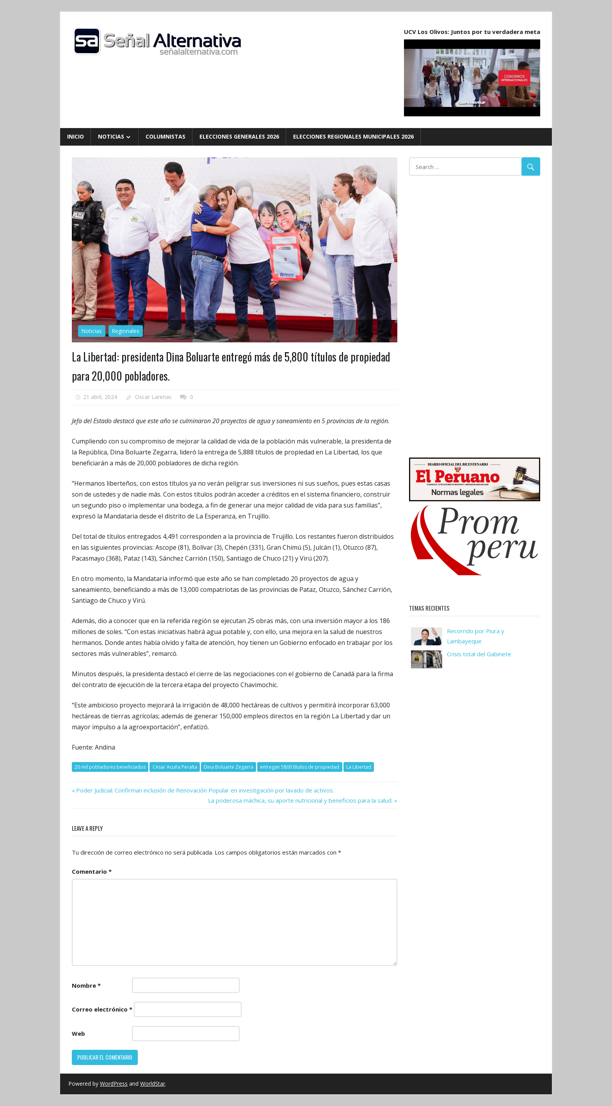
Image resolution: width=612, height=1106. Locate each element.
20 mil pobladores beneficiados (110, 767)
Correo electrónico (102, 1009)
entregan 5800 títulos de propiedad (299, 767)
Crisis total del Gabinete (479, 654)
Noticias (111, 136)
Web (78, 1033)
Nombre (86, 985)
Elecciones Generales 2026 (239, 136)
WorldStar (152, 1083)
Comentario (92, 871)
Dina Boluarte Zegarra (228, 767)
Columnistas (165, 136)
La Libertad (358, 767)
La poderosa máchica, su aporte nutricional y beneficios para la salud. (300, 800)
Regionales (125, 331)
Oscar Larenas (153, 397)
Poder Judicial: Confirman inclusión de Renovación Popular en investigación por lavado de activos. (205, 790)
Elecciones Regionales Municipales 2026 (353, 136)
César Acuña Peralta (175, 767)
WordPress (114, 1083)
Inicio (75, 136)
